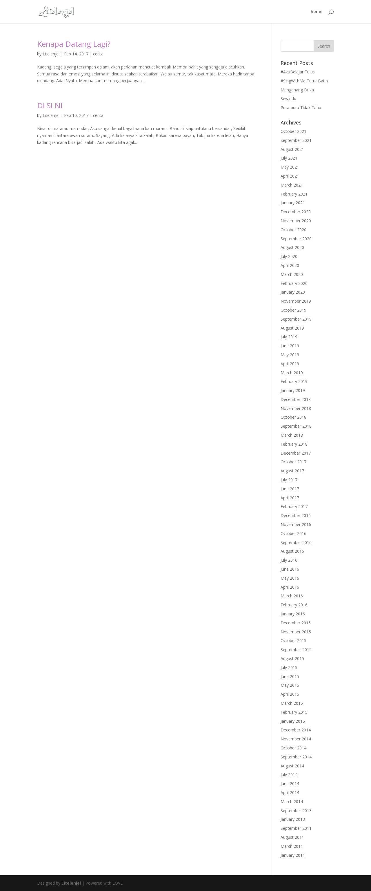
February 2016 (294, 605)
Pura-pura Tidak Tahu (301, 107)
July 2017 (289, 479)
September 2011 (296, 828)
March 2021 (292, 185)
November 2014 (296, 739)
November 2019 (296, 301)
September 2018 (296, 426)
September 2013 (296, 810)
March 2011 (292, 846)
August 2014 (292, 766)
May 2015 (290, 685)
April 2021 (290, 176)
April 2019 (290, 363)
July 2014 (289, 774)
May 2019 (290, 354)
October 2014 (293, 748)
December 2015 (296, 623)
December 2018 (296, 399)
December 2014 (296, 730)
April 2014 (290, 792)
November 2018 (296, 408)
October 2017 (293, 462)
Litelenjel (51, 54)
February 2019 (294, 381)
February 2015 (294, 712)
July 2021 (289, 158)
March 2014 (292, 801)
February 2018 (294, 444)
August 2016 (292, 551)
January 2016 (293, 614)
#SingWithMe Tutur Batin (304, 81)
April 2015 (290, 694)
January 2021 (293, 202)
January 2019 (293, 390)
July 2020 (289, 256)
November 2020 (296, 220)
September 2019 (296, 319)
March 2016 (292, 596)
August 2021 (292, 149)
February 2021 (294, 194)
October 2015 (293, 640)
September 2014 (296, 757)
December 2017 (296, 453)
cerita (98, 54)
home (316, 12)
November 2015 (296, 632)
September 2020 (296, 238)
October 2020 (293, 229)
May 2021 (290, 167)
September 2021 (296, 140)
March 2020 (292, 274)
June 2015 (290, 676)
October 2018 (293, 417)
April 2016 (290, 587)
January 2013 (293, 819)
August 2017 (292, 470)
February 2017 (294, 506)
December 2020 (296, 211)
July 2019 (289, 336)
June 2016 (290, 569)
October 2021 (293, 131)
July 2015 (289, 667)
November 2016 (296, 524)
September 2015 (296, 649)
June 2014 (290, 783)
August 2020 (292, 247)
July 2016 (289, 560)
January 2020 (293, 292)
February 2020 (294, 283)
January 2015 (293, 721)
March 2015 (292, 703)
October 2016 (293, 533)
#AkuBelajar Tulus (298, 72)
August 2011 (292, 837)
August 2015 (292, 658)
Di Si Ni (49, 105)
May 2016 (290, 578)
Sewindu (288, 98)
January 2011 (293, 855)
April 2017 (290, 497)
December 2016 (296, 515)
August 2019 (292, 328)
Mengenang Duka (297, 90)
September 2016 (296, 542)
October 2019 (293, 310)
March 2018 (292, 435)
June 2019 (290, 345)
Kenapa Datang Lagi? (73, 44)
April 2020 (290, 265)
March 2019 (292, 372)
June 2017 (290, 488)
